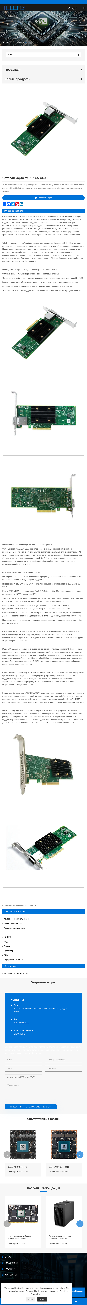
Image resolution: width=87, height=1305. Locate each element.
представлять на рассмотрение (30, 1107)
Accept (42, 1299)
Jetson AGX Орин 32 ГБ (59, 1167)
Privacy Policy (36, 1294)
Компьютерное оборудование (17, 919)
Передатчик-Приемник (13, 960)
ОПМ (6, 955)
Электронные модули (13, 923)
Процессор (8, 951)
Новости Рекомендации (43, 1188)
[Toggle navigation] (84, 7)
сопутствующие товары (43, 1118)
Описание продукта (13, 211)
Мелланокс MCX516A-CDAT (16, 973)
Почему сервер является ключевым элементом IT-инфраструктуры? (60, 1237)
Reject (30, 1299)
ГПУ (5, 933)
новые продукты (17, 79)
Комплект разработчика (14, 928)
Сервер (7, 946)
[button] (7, 1154)
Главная (8, 42)
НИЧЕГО (28, 42)
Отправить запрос (43, 198)
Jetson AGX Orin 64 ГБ (17, 1167)
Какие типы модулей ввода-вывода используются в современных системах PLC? (21, 1237)
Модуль (7, 942)
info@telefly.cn (20, 1034)
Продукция (18, 42)
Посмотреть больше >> (18, 1172)
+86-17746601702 (21, 1023)
